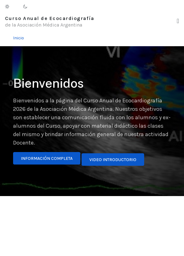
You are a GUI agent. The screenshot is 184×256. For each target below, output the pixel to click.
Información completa (47, 158)
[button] (178, 21)
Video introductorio (112, 159)
